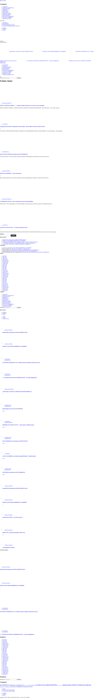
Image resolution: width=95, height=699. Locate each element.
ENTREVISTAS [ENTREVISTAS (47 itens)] (41, 685)
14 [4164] (3, 443)
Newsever (22, 697)
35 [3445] (3, 411)
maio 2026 (4, 255)
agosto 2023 (4, 290)
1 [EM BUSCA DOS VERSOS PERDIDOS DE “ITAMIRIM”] (2, 348)
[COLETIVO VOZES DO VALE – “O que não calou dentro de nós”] (7, 223)
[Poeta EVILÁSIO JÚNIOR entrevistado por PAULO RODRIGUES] (9, 149)
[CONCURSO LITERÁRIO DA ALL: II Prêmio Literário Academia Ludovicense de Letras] (7, 358)
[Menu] (3, 62)
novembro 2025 (5, 261)
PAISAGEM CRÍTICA (6, 14)
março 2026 (4, 258)
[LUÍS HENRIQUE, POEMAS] (7, 544)
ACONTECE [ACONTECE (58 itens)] (4, 685)
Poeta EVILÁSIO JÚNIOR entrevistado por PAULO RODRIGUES (14, 154)
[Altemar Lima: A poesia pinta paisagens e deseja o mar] (7, 529)
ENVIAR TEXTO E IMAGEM (8, 24)
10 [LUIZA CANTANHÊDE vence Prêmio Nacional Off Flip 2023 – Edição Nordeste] (4, 458)
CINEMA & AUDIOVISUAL (8, 7)
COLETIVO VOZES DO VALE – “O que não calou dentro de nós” (14, 227)
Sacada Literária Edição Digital (8, 691)
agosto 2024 (4, 277)
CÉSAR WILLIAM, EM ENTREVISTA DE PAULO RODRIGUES (24, 251)
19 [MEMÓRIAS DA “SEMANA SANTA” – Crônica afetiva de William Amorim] (4, 427)
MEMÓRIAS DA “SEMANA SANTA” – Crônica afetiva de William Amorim (18, 424)
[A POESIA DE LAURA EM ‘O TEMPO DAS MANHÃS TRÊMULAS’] (7, 388)
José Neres (4, 247)
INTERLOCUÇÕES (6, 13)
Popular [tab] (4, 317)
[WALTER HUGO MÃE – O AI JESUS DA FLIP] (7, 513)
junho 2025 (4, 266)
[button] (3, 62)
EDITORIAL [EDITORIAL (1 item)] (26, 685)
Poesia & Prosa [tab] (5, 318)
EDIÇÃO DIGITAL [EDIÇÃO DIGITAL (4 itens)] (32, 685)
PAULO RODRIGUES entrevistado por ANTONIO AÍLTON (15, 441)
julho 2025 (4, 265)
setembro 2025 (5, 263)
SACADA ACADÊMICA (7, 17)
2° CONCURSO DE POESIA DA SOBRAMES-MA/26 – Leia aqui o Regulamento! (38, 60)
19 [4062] (3, 427)
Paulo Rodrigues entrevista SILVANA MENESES (12, 408)
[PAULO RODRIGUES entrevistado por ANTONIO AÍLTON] (7, 436)
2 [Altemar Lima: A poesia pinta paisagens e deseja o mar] (3, 534)
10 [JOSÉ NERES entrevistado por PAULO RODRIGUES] (4, 474)
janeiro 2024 (4, 285)
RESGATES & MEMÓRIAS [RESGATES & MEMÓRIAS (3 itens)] (5, 686)
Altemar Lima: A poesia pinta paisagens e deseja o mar (13, 532)
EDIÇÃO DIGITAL (6, 8)
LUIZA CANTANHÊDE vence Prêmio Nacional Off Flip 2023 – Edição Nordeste (19, 456)
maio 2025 (4, 267)
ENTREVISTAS (5, 11)
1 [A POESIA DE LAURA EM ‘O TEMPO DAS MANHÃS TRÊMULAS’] (2, 393)
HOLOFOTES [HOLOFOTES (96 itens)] (52, 685)
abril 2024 (4, 281)
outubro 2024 (5, 275)
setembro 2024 (5, 276)
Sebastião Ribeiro (5, 251)
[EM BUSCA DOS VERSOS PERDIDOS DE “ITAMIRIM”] (7, 342)
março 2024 (4, 283)
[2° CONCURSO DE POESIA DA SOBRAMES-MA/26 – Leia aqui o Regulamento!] (7, 373)
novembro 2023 (5, 287)
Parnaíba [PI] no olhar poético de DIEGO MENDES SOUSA (16, 51)
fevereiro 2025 (5, 271)
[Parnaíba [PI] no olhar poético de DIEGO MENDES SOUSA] (7, 328)
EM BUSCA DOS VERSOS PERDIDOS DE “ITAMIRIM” (49, 51)
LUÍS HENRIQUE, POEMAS (8, 547)
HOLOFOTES (5, 12)
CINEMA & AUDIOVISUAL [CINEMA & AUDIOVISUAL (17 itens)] (16, 685)
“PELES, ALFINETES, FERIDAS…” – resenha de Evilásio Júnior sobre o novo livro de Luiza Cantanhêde (22, 105)
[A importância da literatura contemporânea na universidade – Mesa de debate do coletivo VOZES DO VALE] (9, 122)
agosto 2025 (4, 264)
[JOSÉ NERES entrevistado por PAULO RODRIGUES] (7, 467)
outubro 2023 (5, 288)
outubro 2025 (5, 262)
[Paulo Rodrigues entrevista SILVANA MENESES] (7, 404)
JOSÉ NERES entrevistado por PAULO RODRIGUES (13, 472)
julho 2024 (4, 278)
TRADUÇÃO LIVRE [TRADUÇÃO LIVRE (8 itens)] (27, 686)
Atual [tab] (3, 316)
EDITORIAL (5, 9)
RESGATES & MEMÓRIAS (8, 16)
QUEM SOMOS (5, 23)
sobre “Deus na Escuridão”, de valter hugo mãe (20, 248)
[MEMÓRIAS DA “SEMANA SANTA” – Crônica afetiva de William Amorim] (7, 420)
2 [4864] (2, 534)
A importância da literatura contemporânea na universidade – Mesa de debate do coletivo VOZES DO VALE (22, 126)
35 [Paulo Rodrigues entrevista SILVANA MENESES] (4, 411)
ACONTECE (5, 6)
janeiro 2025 (4, 272)
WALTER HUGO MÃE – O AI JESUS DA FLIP (12, 517)
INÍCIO (3, 688)
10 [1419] (3, 458)
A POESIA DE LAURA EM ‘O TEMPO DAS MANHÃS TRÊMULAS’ (16, 244)
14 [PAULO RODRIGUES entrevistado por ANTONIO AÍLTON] (4, 443)
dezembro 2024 (5, 273)
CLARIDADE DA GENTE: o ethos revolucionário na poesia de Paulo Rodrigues (16, 201)
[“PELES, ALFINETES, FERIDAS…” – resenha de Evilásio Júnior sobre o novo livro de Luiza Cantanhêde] (9, 101)
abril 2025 (4, 268)
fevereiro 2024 (5, 284)
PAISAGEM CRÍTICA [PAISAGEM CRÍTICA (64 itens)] (70, 685)
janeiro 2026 (4, 259)
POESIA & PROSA (6, 15)
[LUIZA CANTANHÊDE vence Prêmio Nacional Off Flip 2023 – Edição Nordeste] (7, 452)
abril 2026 (4, 257)
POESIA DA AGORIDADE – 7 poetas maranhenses (10, 173)
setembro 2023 (5, 289)
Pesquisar (2, 233)
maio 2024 (4, 280)
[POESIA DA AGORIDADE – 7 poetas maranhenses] (9, 168)
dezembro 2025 (5, 260)
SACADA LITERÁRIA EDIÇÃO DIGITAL (11, 25)
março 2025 (4, 270)
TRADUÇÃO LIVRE (6, 18)
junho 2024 (4, 279)
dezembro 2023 (5, 286)
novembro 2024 (5, 274)
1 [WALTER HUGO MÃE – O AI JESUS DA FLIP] (2, 519)
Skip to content (3, 0)
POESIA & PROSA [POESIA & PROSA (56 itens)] (84, 685)
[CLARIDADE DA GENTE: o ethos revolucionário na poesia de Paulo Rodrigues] (6, 197)
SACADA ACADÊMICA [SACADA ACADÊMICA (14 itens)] (16, 686)
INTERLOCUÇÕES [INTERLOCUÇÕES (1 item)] (59, 685)
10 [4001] (3, 474)
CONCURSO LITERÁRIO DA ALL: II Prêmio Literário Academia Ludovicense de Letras (20, 241)
